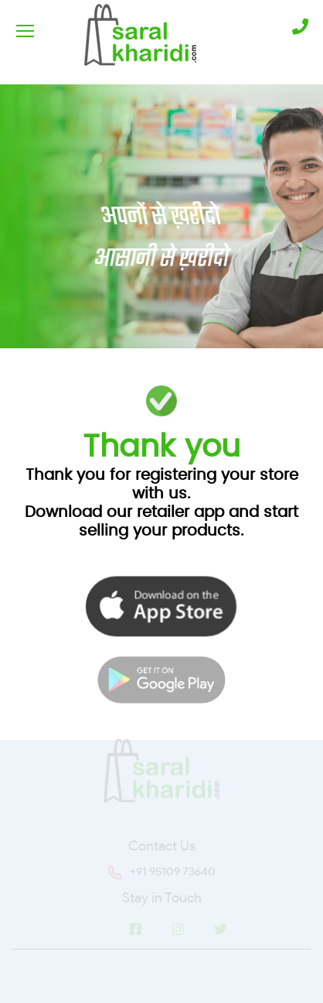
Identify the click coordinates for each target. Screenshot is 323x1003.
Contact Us (162, 848)
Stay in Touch (162, 900)
